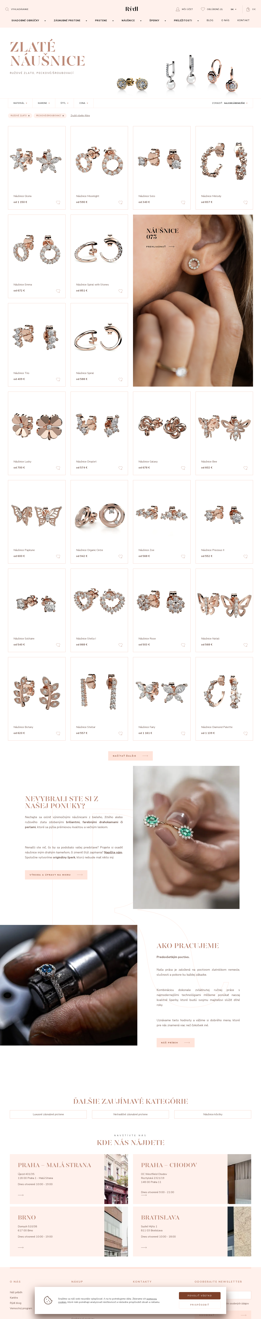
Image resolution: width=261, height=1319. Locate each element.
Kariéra (14, 1298)
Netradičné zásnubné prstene (130, 1114)
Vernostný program (21, 1308)
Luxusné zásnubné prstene (48, 1114)
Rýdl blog (15, 1303)
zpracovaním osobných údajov (232, 1303)
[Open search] (16, 9)
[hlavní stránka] (132, 12)
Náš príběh (16, 1292)
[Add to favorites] (58, 203)
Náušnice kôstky (212, 1114)
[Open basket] (251, 9)
